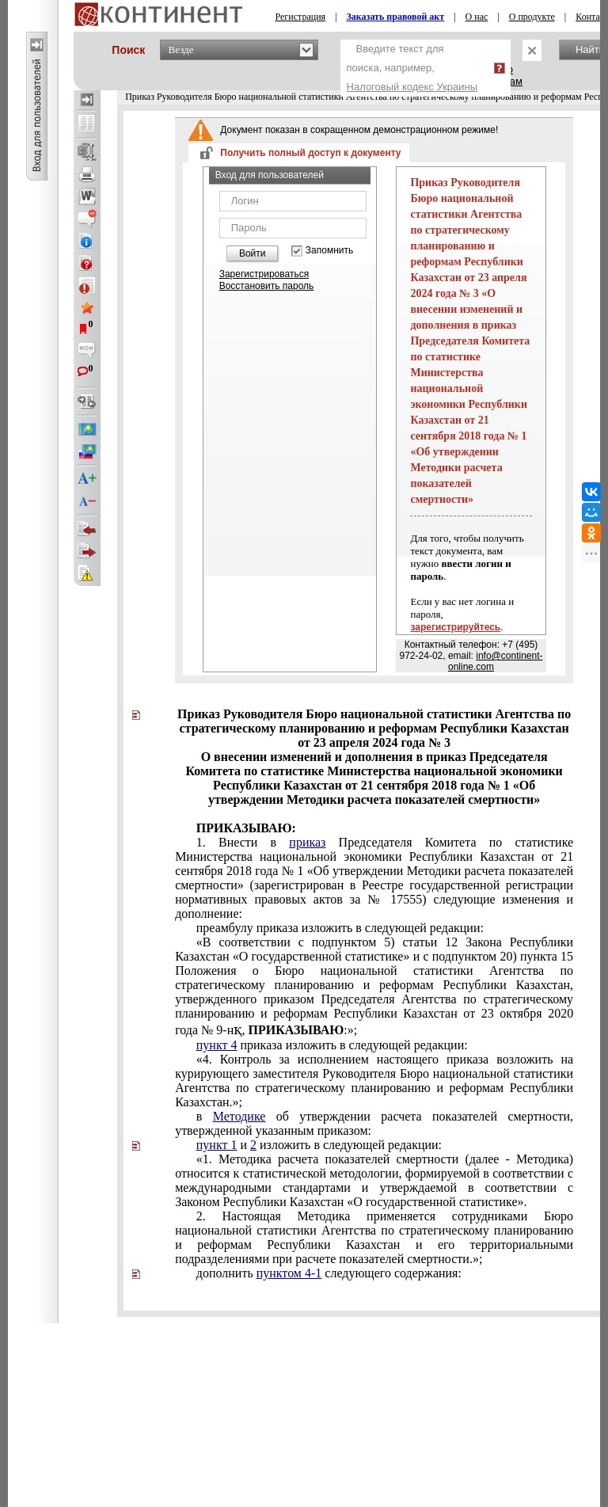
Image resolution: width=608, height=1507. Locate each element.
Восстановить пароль (266, 285)
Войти (252, 253)
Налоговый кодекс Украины (412, 87)
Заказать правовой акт (396, 16)
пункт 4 (217, 1045)
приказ (307, 842)
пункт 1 (217, 1144)
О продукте (532, 16)
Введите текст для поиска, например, (412, 68)
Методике (239, 1116)
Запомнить (329, 250)
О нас (477, 16)
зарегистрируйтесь (455, 627)
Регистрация (301, 16)
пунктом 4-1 (289, 1273)
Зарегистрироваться (264, 274)
